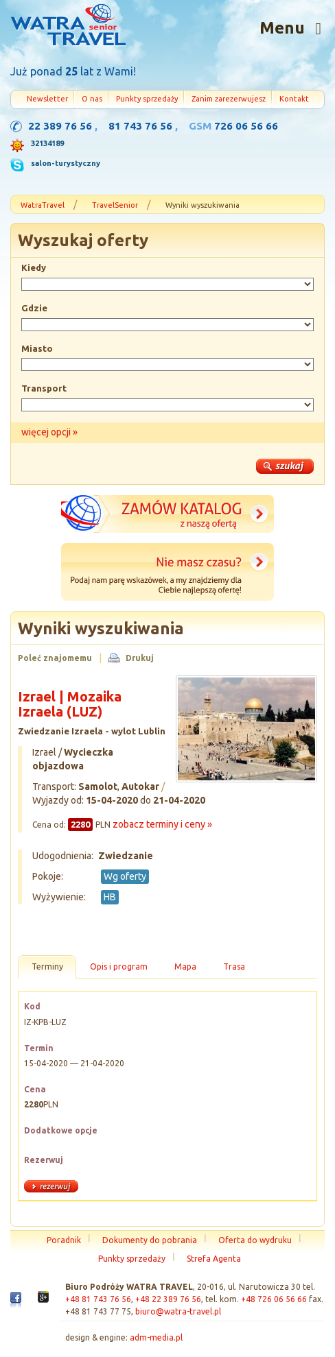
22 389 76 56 (60, 126)
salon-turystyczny (65, 163)
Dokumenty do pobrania (149, 1240)
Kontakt (294, 99)
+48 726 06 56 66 (274, 1299)
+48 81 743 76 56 (98, 1299)
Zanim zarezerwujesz (229, 99)
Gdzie (34, 308)
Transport (44, 388)
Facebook (15, 1303)
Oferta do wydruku (255, 1240)
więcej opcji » (49, 432)
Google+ (43, 1300)
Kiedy (33, 267)
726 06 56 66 (246, 126)
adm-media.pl (156, 1337)
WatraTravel (43, 205)
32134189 (47, 143)
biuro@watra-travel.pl (178, 1311)
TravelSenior (115, 205)
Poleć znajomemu (55, 657)
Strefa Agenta (214, 1258)
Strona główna (68, 26)
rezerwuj (51, 1186)
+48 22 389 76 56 (168, 1299)
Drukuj (140, 657)
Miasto (37, 348)
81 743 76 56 (140, 126)
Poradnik (64, 1240)
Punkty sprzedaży (147, 99)
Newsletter (47, 99)
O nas (92, 99)
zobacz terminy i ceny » (162, 824)
